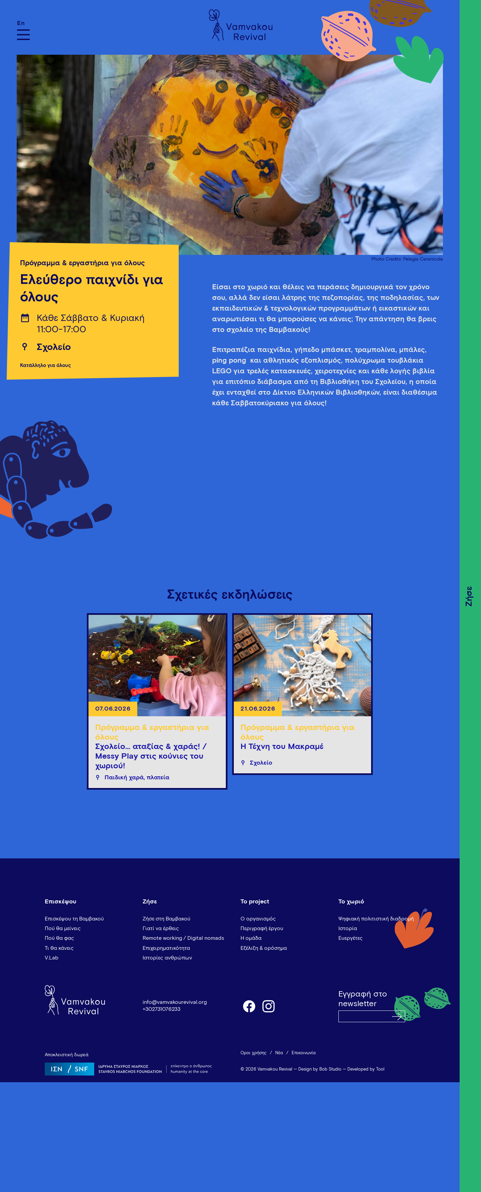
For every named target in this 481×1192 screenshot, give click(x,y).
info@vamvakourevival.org (175, 1002)
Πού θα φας (59, 938)
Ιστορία (347, 928)
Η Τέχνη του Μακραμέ (282, 747)
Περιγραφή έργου (261, 928)
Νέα (279, 1053)
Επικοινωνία (304, 1053)
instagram (269, 1006)
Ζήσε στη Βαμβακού (166, 918)
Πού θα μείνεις (63, 928)
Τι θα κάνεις (59, 948)
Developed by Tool (365, 1069)
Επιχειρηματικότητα (166, 948)
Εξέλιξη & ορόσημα (263, 948)
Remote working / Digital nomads (183, 938)
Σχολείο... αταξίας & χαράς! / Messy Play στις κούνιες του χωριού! (151, 756)
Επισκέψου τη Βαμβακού (74, 918)
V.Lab (51, 957)
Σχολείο (54, 347)
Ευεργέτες (350, 938)
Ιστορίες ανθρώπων (167, 957)
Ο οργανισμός (258, 918)
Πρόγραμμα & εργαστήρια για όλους (82, 263)
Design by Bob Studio (319, 1069)
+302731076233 (161, 1009)
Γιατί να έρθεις (161, 928)
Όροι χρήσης (253, 1053)
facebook (248, 1006)
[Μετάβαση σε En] (23, 23)
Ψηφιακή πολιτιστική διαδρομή (376, 918)
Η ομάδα (251, 938)
